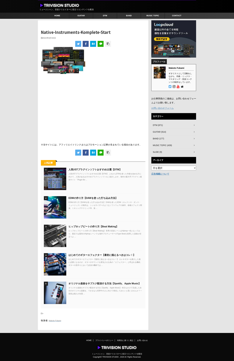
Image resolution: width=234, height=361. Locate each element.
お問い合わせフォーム (162, 108)
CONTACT (176, 15)
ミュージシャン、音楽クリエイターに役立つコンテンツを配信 (117, 354)
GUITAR (81, 15)
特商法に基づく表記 (125, 340)
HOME (57, 15)
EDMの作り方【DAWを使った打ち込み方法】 (93, 198)
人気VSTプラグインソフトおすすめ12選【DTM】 (95, 169)
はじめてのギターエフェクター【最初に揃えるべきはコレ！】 (101, 255)
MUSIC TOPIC (152, 15)
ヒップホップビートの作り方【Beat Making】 (93, 226)
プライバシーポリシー (104, 340)
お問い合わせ (142, 340)
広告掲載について (160, 174)
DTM (105, 15)
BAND (129, 15)
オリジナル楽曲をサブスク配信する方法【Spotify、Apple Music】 (104, 283)
